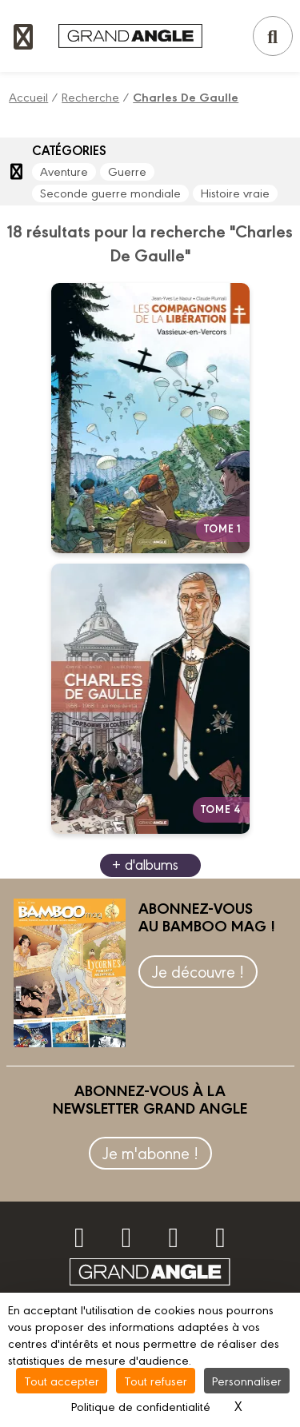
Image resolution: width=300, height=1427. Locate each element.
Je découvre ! (198, 971)
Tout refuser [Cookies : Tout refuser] (155, 1380)
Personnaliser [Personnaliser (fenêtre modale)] (247, 1380)
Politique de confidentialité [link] (140, 1405)
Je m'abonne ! (150, 1152)
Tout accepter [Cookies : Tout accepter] (61, 1380)
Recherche (90, 96)
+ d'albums (145, 864)
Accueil (28, 96)
